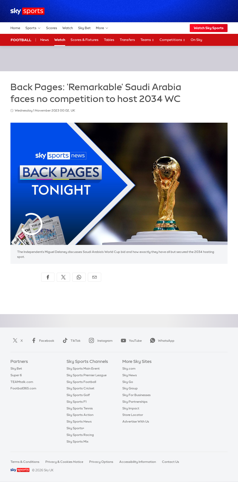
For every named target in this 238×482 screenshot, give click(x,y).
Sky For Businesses (136, 395)
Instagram (100, 341)
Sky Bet (84, 28)
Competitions (172, 40)
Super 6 (16, 375)
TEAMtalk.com (21, 381)
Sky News (129, 375)
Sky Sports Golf (78, 395)
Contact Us (170, 461)
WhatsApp (161, 341)
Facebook (41, 341)
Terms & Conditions (24, 461)
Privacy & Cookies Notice (64, 461)
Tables (109, 39)
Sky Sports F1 (77, 401)
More (102, 28)
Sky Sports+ (75, 428)
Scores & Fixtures (85, 39)
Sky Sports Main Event (83, 368)
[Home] (27, 11)
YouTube (130, 341)
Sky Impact (130, 408)
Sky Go (127, 381)
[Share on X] (63, 277)
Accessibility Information (137, 461)
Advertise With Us (135, 421)
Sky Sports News (79, 421)
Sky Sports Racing (80, 434)
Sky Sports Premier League (87, 375)
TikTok (71, 341)
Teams (147, 40)
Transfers (127, 39)
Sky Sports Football (81, 381)
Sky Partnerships (134, 401)
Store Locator (132, 414)
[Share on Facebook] (47, 277)
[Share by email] (94, 277)
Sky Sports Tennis (80, 408)
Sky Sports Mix (78, 441)
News (44, 39)
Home (15, 28)
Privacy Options (101, 461)
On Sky (196, 39)
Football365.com (23, 388)
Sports (33, 28)
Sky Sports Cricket (80, 388)
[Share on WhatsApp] (79, 277)
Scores (51, 28)
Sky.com (128, 368)
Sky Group (130, 388)
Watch (67, 28)
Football (21, 40)
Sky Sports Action (80, 414)
